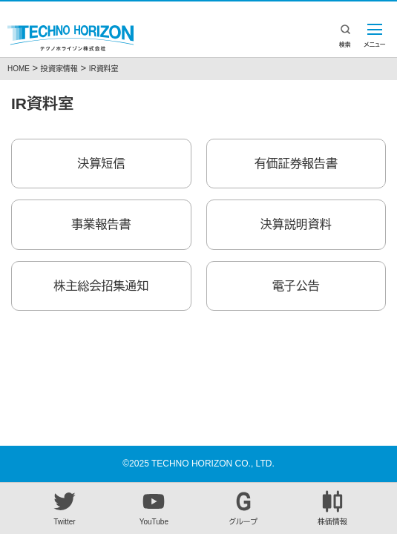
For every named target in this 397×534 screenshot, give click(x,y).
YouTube (153, 508)
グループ (243, 508)
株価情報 (332, 508)
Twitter (64, 508)
